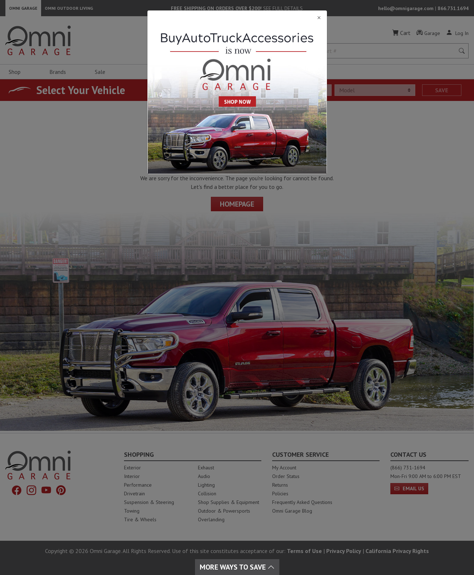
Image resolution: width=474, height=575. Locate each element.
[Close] (237, 17)
